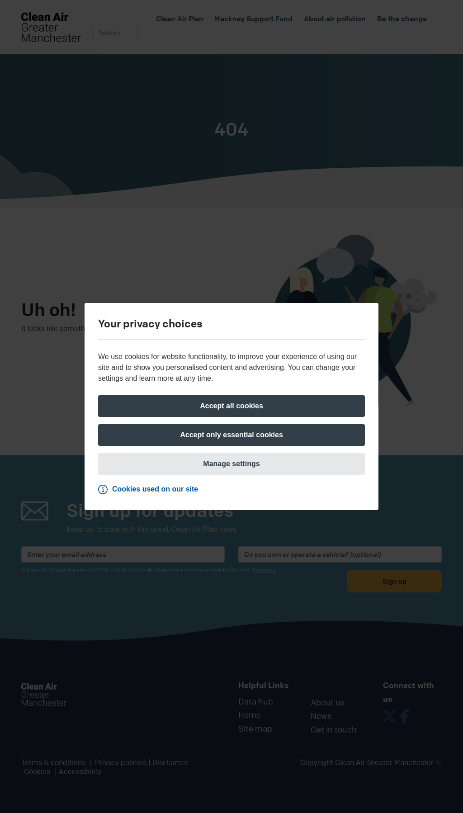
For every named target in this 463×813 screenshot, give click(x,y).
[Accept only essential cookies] (231, 435)
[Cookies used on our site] (150, 489)
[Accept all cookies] (231, 406)
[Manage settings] (231, 464)
